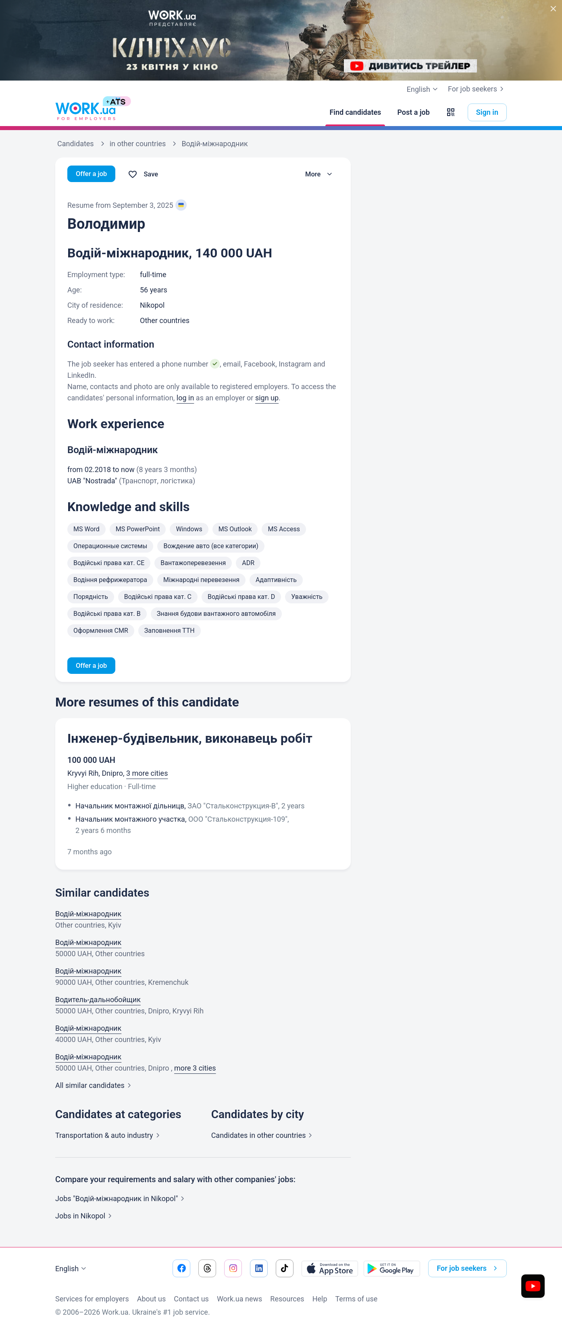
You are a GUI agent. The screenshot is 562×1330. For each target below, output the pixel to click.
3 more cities (147, 774)
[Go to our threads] (207, 1268)
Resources (287, 1299)
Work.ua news (239, 1299)
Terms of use (356, 1299)
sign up (267, 398)
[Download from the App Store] (330, 1268)
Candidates (263, 1136)
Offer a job (93, 174)
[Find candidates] (355, 112)
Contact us (191, 1299)
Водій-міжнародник (88, 915)
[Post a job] (413, 112)
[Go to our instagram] (233, 1268)
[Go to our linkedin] (259, 1268)
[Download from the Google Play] (392, 1268)
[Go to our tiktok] (284, 1268)
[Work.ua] (85, 112)
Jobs (85, 1217)
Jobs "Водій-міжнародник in (121, 1199)
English (71, 1268)
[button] (451, 112)
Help (319, 1299)
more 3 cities (195, 1069)
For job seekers (477, 89)
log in (185, 398)
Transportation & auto (109, 1136)
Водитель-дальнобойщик (98, 1000)
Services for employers (92, 1299)
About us (151, 1299)
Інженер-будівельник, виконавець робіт (189, 739)
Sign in (487, 112)
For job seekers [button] (468, 1268)
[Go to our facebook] (181, 1268)
